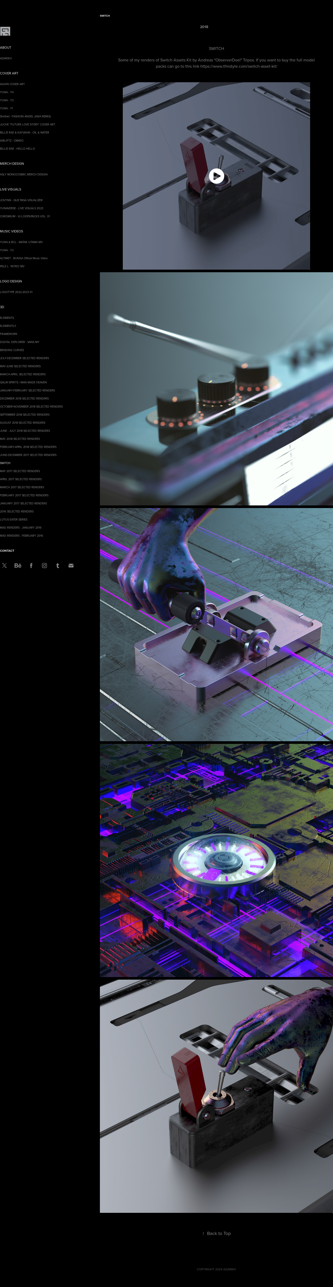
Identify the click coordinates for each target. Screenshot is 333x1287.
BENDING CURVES (12, 350)
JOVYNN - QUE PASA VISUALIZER (21, 200)
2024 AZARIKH (225, 1269)
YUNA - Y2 (7, 250)
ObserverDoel (228, 60)
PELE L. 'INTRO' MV (12, 266)
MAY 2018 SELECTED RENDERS (20, 439)
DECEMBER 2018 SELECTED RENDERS (24, 398)
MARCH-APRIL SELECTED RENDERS (23, 374)
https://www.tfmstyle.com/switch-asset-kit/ (238, 66)
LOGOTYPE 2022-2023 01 (16, 292)
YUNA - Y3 (7, 100)
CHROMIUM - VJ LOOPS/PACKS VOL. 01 (25, 216)
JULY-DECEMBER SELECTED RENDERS (24, 358)
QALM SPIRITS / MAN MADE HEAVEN (23, 382)
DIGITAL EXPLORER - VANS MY (19, 342)
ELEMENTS (7, 318)
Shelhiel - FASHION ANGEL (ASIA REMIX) (25, 116)
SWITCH (5, 463)
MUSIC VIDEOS (11, 231)
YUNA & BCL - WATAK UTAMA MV (21, 242)
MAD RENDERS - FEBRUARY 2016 (21, 536)
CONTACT (7, 550)
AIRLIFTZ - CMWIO (11, 140)
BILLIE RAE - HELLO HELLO (17, 149)
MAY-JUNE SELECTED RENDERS (20, 366)
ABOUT (5, 47)
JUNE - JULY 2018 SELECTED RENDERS (25, 431)
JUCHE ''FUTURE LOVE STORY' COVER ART (27, 124)
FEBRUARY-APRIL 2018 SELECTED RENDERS (28, 447)
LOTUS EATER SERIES (13, 519)
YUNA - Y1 (6, 108)
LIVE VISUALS (10, 189)
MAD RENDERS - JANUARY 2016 (21, 527)
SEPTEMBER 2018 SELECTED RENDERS (24, 415)
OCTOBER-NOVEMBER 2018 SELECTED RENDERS (31, 406)
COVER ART (9, 73)
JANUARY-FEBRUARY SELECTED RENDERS (27, 390)
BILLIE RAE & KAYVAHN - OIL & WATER (24, 132)
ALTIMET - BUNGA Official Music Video (24, 258)
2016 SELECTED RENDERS (17, 511)
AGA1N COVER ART (12, 84)
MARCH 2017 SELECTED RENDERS (22, 487)
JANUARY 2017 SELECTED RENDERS (23, 503)
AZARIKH (6, 58)
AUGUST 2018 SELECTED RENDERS (22, 423)
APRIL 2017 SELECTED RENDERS (21, 479)
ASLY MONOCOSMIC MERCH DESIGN (24, 174)
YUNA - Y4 (7, 92)
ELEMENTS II (8, 326)
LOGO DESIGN (11, 281)
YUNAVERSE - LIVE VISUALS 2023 (21, 208)
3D (2, 307)
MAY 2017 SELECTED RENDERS (20, 471)
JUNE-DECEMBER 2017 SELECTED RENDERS (28, 455)
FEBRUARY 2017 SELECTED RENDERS (24, 495)
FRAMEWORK (8, 334)
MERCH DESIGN (12, 163)
